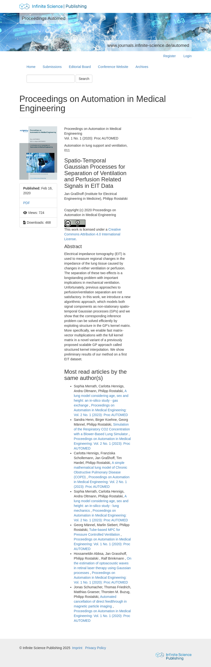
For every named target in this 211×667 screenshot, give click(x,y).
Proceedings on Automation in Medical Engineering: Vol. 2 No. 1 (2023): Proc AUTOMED (101, 410)
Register (169, 56)
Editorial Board (80, 67)
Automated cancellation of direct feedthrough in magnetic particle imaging (100, 601)
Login (187, 56)
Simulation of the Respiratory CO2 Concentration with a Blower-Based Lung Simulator (102, 429)
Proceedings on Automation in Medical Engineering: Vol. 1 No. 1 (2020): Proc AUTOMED (102, 544)
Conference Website (113, 67)
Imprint (77, 648)
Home (31, 67)
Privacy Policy (95, 648)
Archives (141, 67)
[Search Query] (51, 79)
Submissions (52, 67)
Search (84, 79)
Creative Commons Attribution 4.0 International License (92, 234)
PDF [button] (26, 203)
